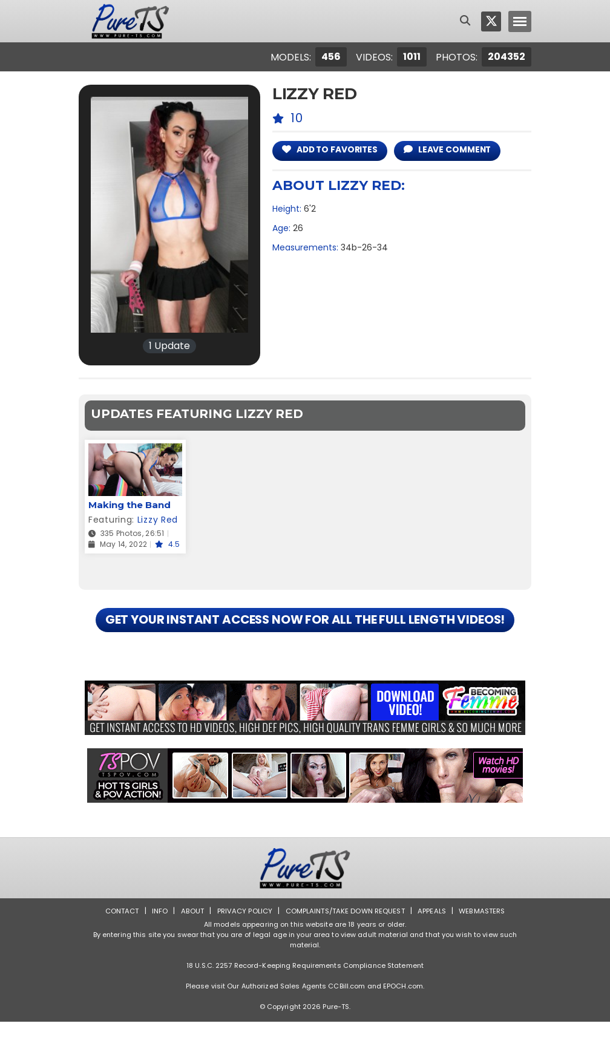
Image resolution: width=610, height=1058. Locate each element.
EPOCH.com (403, 1022)
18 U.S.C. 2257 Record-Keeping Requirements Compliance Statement (305, 1002)
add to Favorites (333, 149)
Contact (115, 947)
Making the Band (129, 505)
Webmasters (488, 947)
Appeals (435, 947)
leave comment (456, 149)
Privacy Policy (242, 947)
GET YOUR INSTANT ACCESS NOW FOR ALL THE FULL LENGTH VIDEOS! (305, 638)
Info (154, 947)
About (187, 947)
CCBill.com (346, 1022)
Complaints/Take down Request (345, 947)
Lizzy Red (157, 520)
